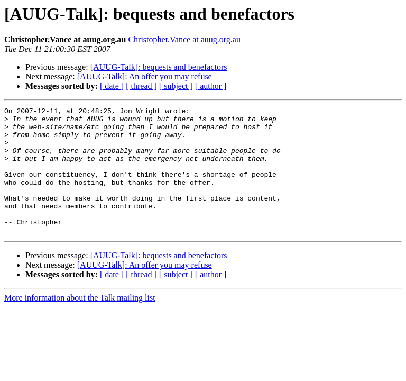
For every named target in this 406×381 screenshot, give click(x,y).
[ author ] (211, 85)
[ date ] (112, 85)
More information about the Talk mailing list (79, 323)
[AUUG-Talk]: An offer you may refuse (144, 76)
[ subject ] (176, 85)
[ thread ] (141, 85)
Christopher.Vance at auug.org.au (184, 39)
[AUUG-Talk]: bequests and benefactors (158, 66)
